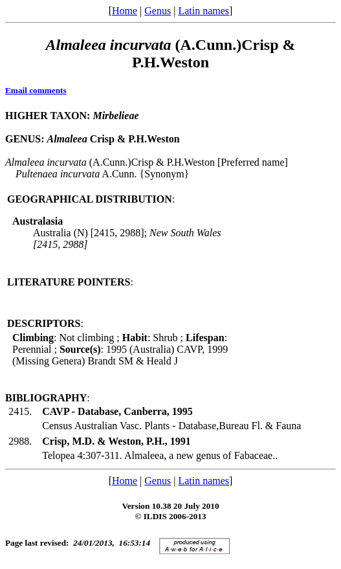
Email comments (36, 90)
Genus (157, 10)
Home (124, 10)
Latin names (203, 10)
